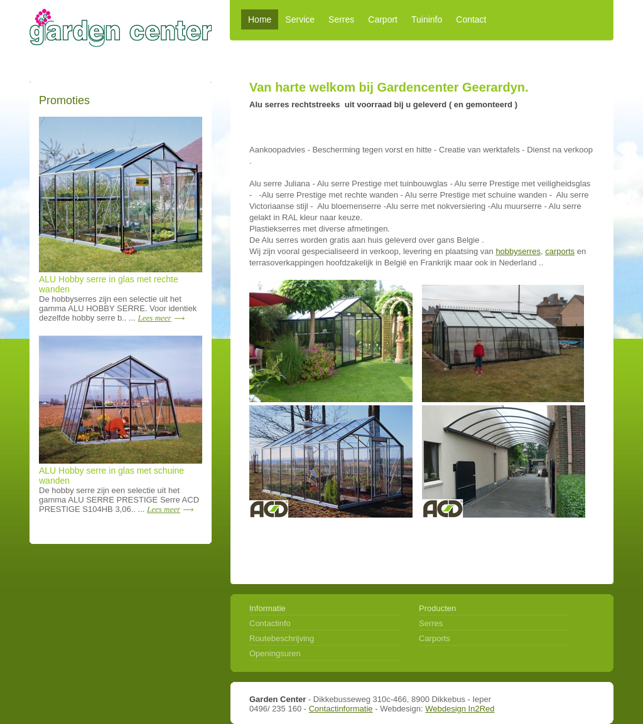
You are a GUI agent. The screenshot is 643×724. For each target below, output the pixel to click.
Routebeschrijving (281, 638)
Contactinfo (270, 623)
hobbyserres (518, 251)
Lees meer (154, 317)
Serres (341, 19)
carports (560, 251)
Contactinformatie (341, 708)
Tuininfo (426, 19)
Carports (434, 638)
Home (259, 19)
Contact (471, 19)
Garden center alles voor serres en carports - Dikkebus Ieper (121, 24)
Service (300, 19)
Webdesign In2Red (459, 708)
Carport (382, 19)
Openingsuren (275, 653)
